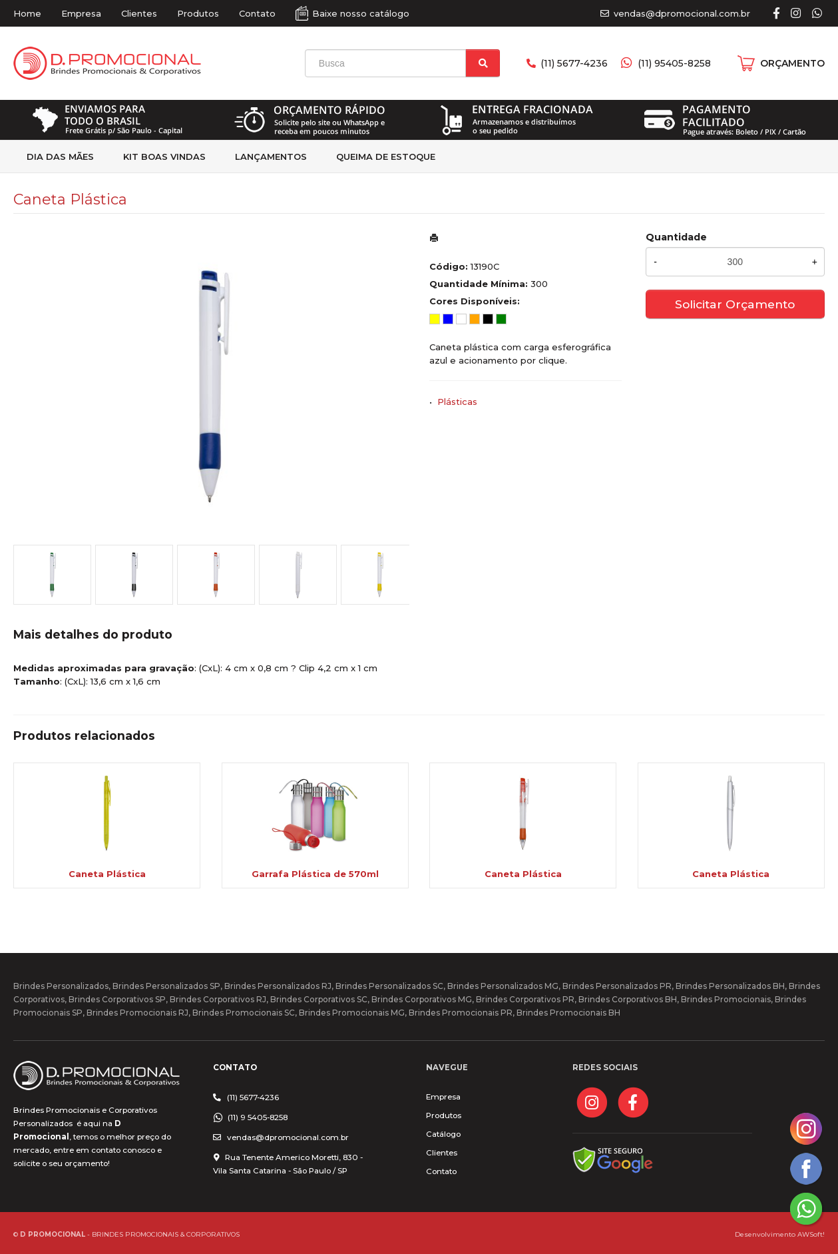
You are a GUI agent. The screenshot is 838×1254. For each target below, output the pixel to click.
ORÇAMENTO (792, 63)
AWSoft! (811, 1234)
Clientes (139, 13)
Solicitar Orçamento (735, 304)
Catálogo (443, 1134)
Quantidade (676, 237)
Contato (257, 13)
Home (27, 13)
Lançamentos (271, 156)
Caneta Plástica (107, 873)
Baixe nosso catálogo (360, 13)
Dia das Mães (60, 156)
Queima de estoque (385, 156)
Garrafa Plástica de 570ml (315, 873)
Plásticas (457, 401)
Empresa (81, 13)
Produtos (198, 13)
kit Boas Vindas (164, 156)
